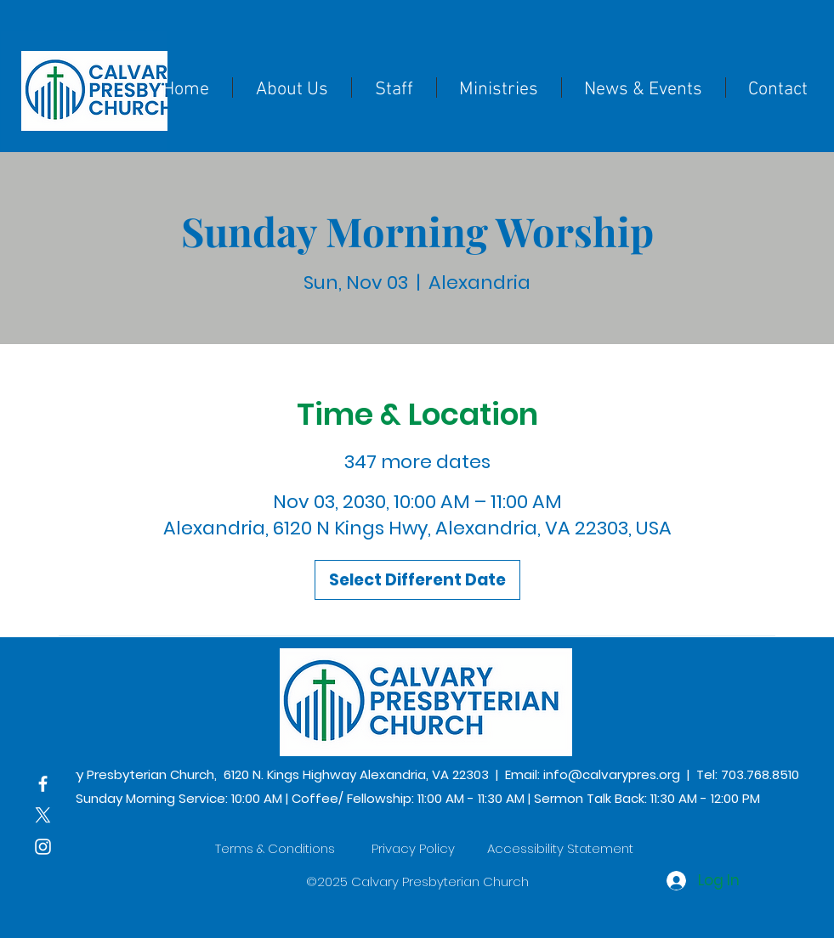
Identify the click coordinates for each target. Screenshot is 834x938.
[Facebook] (43, 783)
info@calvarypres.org (611, 774)
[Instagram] (43, 846)
